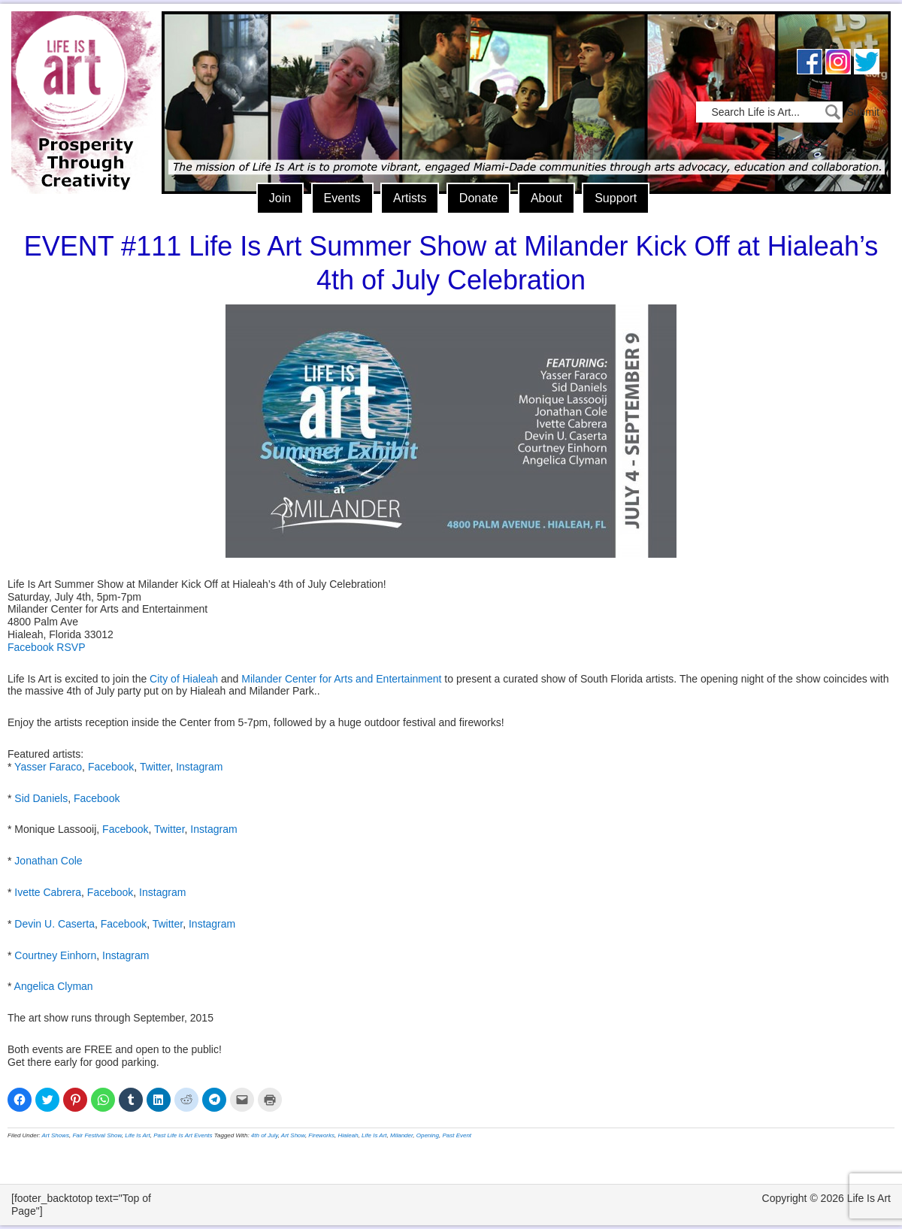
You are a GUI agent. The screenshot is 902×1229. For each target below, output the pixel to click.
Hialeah (347, 1135)
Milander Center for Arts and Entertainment (341, 679)
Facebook (111, 767)
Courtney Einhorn (55, 955)
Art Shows (55, 1135)
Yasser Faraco (48, 767)
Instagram (199, 767)
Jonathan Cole (48, 861)
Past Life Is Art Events (182, 1135)
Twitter (155, 767)
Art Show (293, 1135)
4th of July (264, 1135)
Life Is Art (81, 81)
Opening (427, 1135)
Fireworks (321, 1135)
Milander (401, 1135)
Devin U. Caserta (54, 924)
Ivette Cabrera (47, 892)
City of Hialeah (184, 679)
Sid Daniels (41, 798)
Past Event (456, 1135)
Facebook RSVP (47, 647)
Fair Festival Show (96, 1135)
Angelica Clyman (53, 986)
